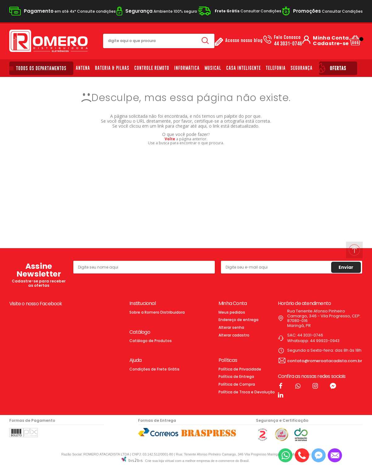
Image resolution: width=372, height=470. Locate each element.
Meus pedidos (231, 312)
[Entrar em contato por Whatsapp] (285, 455)
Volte (170, 139)
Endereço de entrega (238, 319)
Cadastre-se (330, 43)
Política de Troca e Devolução (246, 392)
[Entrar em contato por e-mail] (335, 455)
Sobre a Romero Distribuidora (157, 312)
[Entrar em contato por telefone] (302, 455)
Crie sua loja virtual (159, 461)
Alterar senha (231, 327)
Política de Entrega (236, 376)
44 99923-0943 (325, 340)
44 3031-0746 (288, 41)
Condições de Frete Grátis (154, 369)
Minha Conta (331, 38)
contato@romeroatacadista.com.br (324, 361)
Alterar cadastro (233, 335)
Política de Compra (236, 384)
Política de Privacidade (239, 369)
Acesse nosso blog (244, 40)
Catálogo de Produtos (150, 340)
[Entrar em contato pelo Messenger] (318, 455)
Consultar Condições (248, 11)
